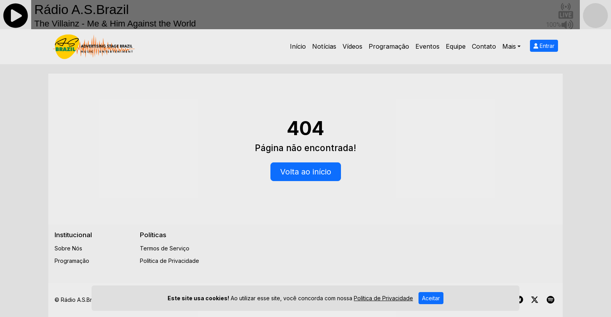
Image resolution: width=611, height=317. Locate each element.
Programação (389, 46)
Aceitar (431, 300)
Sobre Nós (68, 248)
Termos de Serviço (164, 248)
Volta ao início (305, 171)
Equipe (456, 46)
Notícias (324, 46)
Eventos (427, 46)
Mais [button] (509, 46)
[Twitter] (535, 300)
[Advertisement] (367, 248)
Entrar (543, 45)
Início (298, 46)
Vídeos (352, 46)
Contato (484, 46)
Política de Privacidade (169, 260)
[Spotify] (550, 300)
